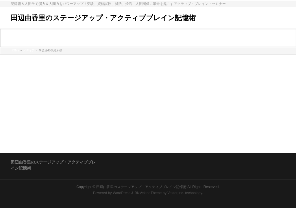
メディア (29, 50)
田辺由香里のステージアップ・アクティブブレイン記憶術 (103, 18)
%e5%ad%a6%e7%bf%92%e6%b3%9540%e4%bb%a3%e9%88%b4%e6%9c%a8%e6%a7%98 (100, 66)
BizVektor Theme (148, 193)
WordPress (121, 193)
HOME (15, 50)
